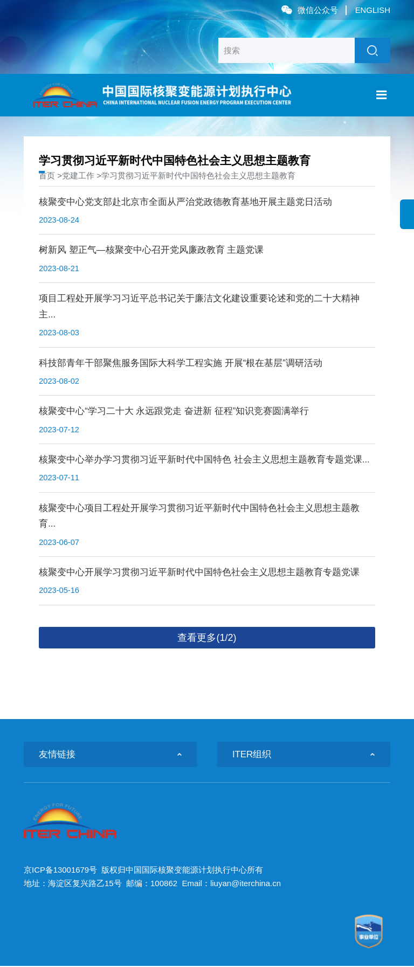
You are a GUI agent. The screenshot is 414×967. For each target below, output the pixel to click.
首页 (47, 176)
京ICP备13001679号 (61, 871)
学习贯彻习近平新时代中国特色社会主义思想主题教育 (198, 176)
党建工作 (78, 176)
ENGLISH (372, 10)
